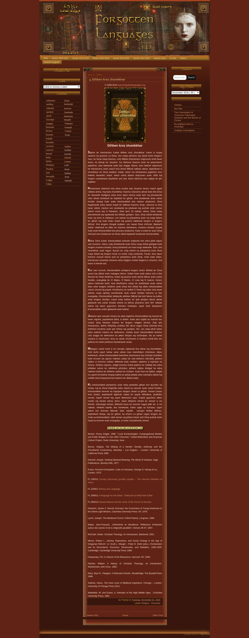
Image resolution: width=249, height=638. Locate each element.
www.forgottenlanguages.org (131, 85)
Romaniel (155, 603)
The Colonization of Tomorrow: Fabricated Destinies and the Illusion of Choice (187, 116)
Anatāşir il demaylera (184, 130)
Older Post (158, 615)
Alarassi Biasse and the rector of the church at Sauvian (125, 502)
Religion (146, 603)
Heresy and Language (109, 489)
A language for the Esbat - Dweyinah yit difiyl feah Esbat (125, 495)
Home (125, 615)
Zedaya (177, 105)
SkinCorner (205, 634)
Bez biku (178, 109)
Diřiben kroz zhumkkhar (108, 79)
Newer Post (92, 615)
